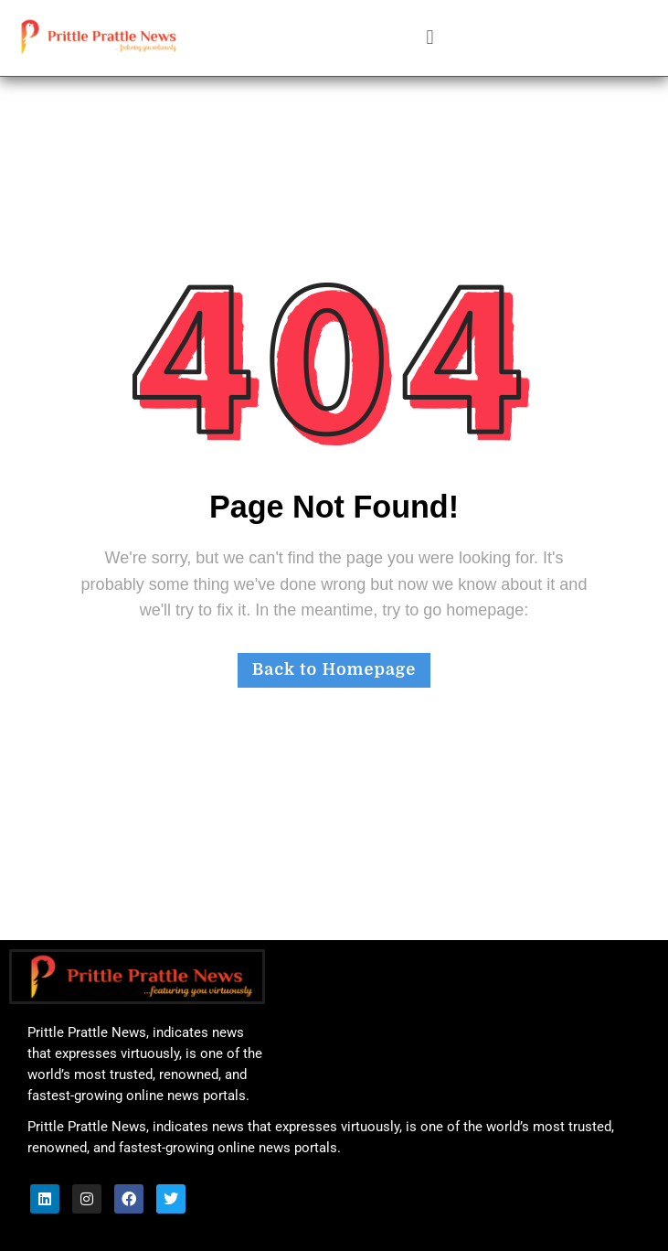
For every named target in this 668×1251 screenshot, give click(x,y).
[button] (429, 38)
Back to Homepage (334, 669)
